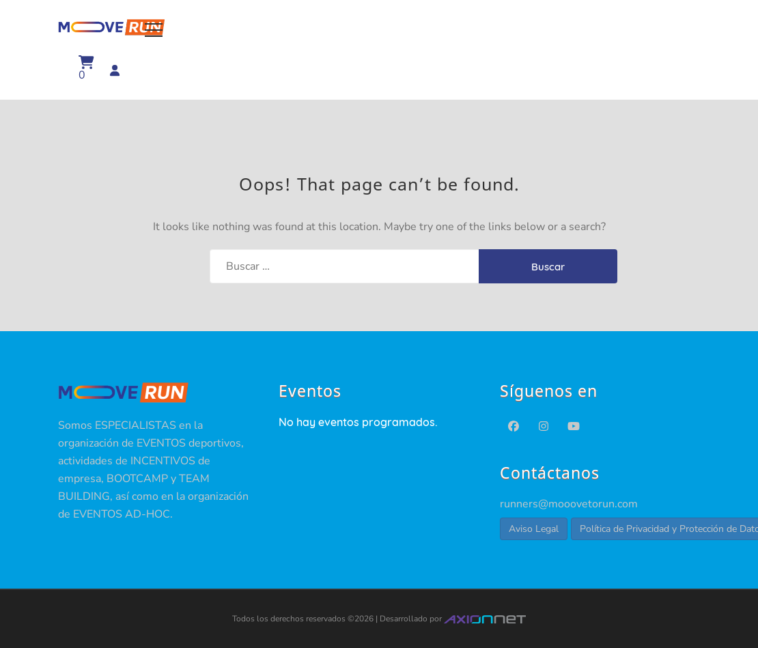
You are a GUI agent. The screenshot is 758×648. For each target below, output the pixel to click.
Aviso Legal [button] (534, 528)
